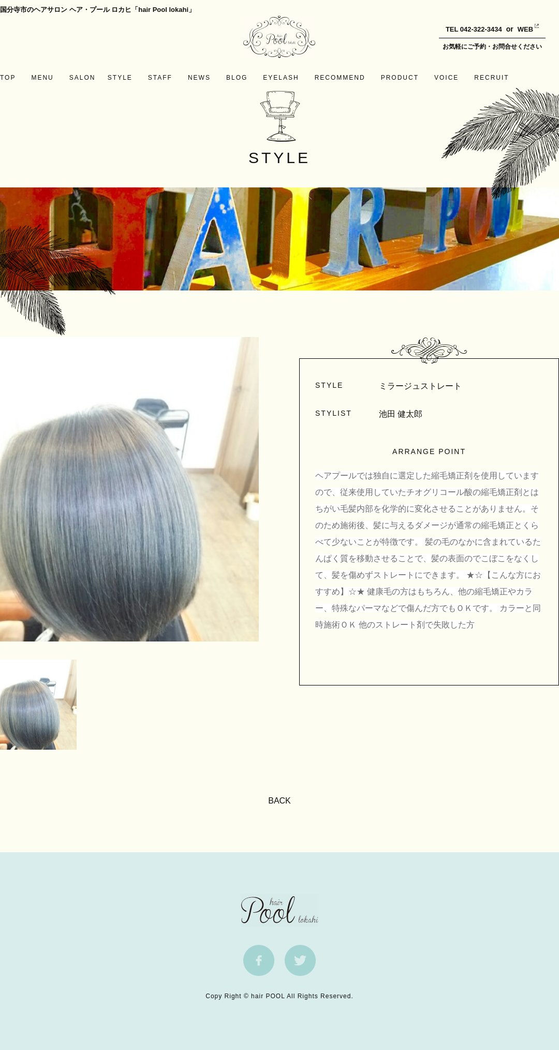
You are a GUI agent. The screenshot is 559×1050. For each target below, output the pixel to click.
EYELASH (281, 77)
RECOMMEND (340, 77)
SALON (82, 77)
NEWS (199, 77)
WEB (517, 29)
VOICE (446, 77)
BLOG (236, 77)
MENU (42, 77)
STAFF (160, 77)
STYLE (120, 77)
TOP (8, 77)
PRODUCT (400, 77)
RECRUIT (491, 77)
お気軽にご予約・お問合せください (492, 46)
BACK (279, 800)
